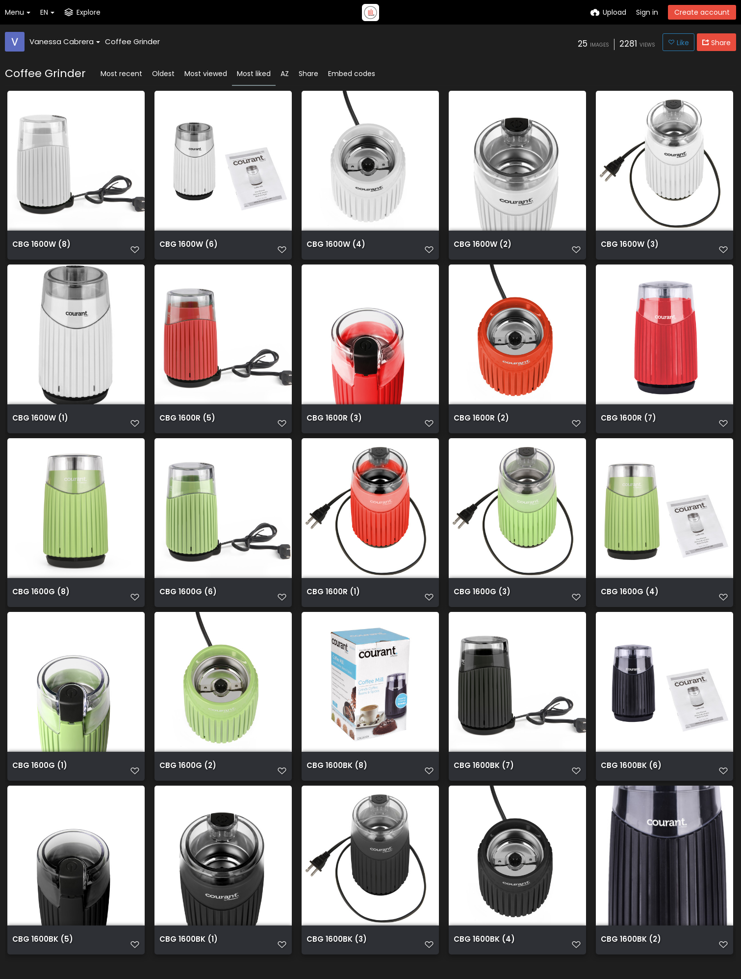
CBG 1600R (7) (626, 424)
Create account (702, 12)
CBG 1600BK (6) (628, 778)
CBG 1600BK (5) (39, 954)
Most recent (121, 74)
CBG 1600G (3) (480, 601)
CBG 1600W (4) (333, 248)
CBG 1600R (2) (479, 424)
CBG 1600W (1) (37, 424)
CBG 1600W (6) (185, 248)
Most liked (254, 74)
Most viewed (205, 74)
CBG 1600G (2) (185, 778)
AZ (285, 74)
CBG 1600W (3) (627, 248)
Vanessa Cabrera (64, 41)
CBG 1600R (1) (331, 601)
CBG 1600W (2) (480, 248)
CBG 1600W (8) (38, 248)
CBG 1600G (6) (185, 601)
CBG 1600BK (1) (185, 954)
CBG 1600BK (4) (481, 954)
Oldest (163, 74)
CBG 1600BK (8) (334, 778)
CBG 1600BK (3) (334, 954)
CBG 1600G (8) (38, 601)
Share (308, 74)
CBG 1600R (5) (184, 424)
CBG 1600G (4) (627, 601)
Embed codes (351, 74)
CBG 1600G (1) (37, 778)
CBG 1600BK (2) (628, 954)
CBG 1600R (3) (332, 424)
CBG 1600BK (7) (481, 778)
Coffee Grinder (132, 41)
